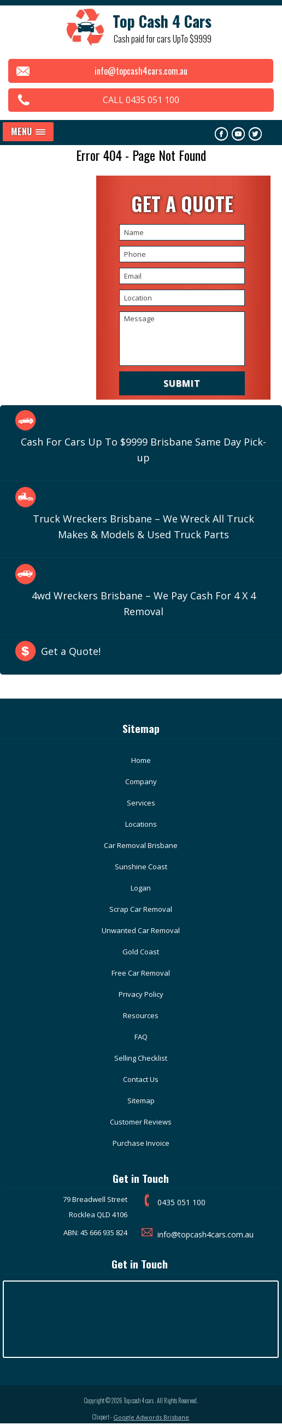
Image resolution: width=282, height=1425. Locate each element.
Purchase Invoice (141, 1143)
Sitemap (141, 1100)
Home (141, 760)
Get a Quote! (71, 651)
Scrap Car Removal (140, 909)
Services (141, 803)
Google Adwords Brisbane (151, 1417)
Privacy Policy (141, 994)
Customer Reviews (141, 1122)
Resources (140, 1015)
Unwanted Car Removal (141, 930)
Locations (141, 824)
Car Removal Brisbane (141, 845)
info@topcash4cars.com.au (141, 70)
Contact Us (140, 1079)
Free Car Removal (140, 973)
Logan (141, 888)
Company (141, 781)
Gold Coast (140, 952)
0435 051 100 (181, 1202)
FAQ (141, 1037)
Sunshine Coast (141, 866)
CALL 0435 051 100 (141, 100)
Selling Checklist (140, 1058)
